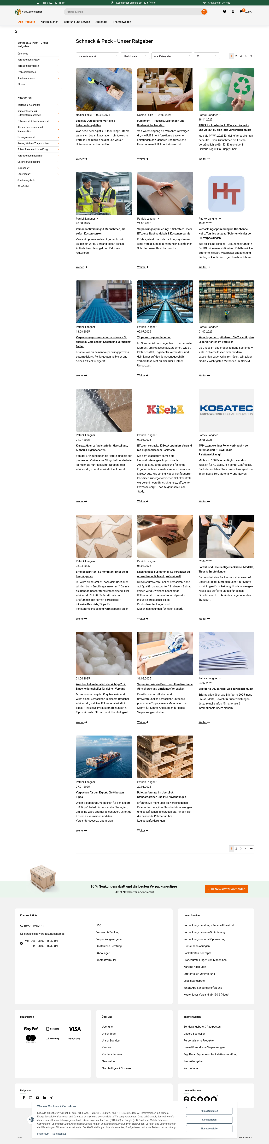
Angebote (101, 21)
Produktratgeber (193, 1061)
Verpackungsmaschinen (30, 155)
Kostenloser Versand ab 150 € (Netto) (206, 994)
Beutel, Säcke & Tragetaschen (33, 143)
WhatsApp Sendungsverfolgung (203, 987)
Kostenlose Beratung (109, 946)
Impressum (43, 1133)
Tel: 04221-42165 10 (54, 2)
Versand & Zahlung (107, 932)
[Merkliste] (224, 11)
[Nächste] (251, 56)
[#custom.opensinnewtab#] (201, 1098)
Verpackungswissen (28, 65)
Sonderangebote (26, 180)
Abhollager (103, 953)
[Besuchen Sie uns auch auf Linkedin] (44, 1098)
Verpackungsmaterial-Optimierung (204, 939)
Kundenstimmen (26, 78)
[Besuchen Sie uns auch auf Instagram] (30, 1098)
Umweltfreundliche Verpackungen (204, 1047)
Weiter (81, 159)
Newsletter (108, 1061)
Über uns (107, 1026)
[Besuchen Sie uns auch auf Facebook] (23, 1098)
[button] (233, 11)
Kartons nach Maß (195, 966)
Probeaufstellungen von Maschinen (205, 960)
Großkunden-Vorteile (216, 2)
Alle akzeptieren (209, 1111)
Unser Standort (111, 1040)
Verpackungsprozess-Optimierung (204, 932)
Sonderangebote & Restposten (202, 1026)
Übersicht (22, 53)
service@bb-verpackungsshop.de (44, 933)
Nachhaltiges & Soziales (116, 1068)
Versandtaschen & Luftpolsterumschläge (29, 113)
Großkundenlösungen (197, 946)
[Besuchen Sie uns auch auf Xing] (51, 1098)
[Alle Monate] (135, 55)
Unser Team (109, 1033)
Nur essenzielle (209, 1128)
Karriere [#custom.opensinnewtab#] (107, 1047)
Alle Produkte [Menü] (25, 21)
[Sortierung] (97, 55)
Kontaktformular (106, 960)
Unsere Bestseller (194, 1033)
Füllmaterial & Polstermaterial (33, 121)
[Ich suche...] (133, 12)
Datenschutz (59, 1133)
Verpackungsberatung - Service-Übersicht (209, 925)
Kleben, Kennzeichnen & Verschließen (30, 129)
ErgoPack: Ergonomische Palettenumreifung (210, 1054)
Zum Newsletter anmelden (226, 889)
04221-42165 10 (34, 926)
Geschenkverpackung (28, 161)
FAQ (98, 925)
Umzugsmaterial (26, 137)
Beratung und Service (77, 21)
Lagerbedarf (24, 174)
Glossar (21, 84)
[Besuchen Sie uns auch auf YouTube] (37, 1098)
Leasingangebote (194, 980)
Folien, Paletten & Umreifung (32, 149)
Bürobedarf (23, 168)
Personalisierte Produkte (199, 1040)
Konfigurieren (209, 1119)
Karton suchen (49, 21)
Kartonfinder (191, 1068)
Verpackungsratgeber (28, 59)
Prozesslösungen (26, 72)
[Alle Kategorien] (171, 55)
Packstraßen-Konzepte (197, 953)
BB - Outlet (23, 186)
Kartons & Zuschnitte (28, 105)
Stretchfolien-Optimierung (199, 974)
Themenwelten (122, 21)
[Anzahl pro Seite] (207, 55)
